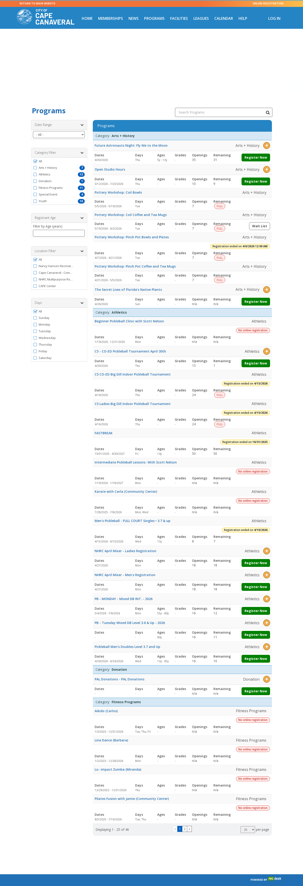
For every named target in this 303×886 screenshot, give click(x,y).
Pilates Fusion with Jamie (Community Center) (132, 792)
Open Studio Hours (110, 162)
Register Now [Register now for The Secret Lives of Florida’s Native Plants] (256, 294)
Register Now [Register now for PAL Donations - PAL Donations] (256, 684)
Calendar (223, 18)
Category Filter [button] (59, 145)
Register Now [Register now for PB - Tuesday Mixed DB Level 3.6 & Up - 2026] (256, 628)
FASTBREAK (104, 426)
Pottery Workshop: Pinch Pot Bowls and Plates (132, 230)
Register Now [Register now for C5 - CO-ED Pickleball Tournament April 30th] (256, 356)
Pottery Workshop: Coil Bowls (118, 185)
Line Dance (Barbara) (111, 733)
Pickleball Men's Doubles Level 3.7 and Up (127, 640)
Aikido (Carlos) (106, 704)
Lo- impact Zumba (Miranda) (118, 762)
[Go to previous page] (175, 822)
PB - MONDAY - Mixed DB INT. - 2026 (123, 592)
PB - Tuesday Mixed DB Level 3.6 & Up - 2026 (130, 616)
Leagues (201, 18)
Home (87, 18)
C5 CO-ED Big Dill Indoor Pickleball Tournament (133, 367)
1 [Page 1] (180, 822)
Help (243, 18)
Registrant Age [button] (59, 211)
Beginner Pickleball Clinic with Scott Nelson (129, 314)
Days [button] (59, 295)
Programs (154, 18)
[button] (59, 154)
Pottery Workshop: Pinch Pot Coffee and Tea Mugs (135, 259)
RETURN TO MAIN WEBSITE (37, 3)
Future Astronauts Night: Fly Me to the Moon (131, 138)
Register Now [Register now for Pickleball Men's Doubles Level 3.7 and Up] (256, 652)
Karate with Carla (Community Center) (126, 484)
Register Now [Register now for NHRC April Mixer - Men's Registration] (256, 580)
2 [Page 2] (185, 822)
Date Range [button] (59, 117)
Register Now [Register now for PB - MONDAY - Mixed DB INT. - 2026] (256, 604)
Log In (274, 18)
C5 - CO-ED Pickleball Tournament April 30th (130, 344)
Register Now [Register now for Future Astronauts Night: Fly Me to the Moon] (256, 150)
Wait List (261, 220)
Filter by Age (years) (47, 219)
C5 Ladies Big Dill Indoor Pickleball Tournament (133, 397)
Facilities (179, 18)
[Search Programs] (267, 105)
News (133, 18)
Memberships (110, 18)
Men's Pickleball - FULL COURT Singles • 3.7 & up (132, 514)
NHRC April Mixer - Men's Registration (125, 568)
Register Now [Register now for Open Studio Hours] (256, 174)
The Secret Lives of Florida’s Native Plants (128, 282)
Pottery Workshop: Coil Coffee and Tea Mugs (131, 208)
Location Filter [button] (59, 244)
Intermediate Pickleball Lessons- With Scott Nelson (136, 455)
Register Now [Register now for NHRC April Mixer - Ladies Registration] (256, 556)
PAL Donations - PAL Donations (119, 672)
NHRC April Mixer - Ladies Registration (125, 544)
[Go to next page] (189, 822)
